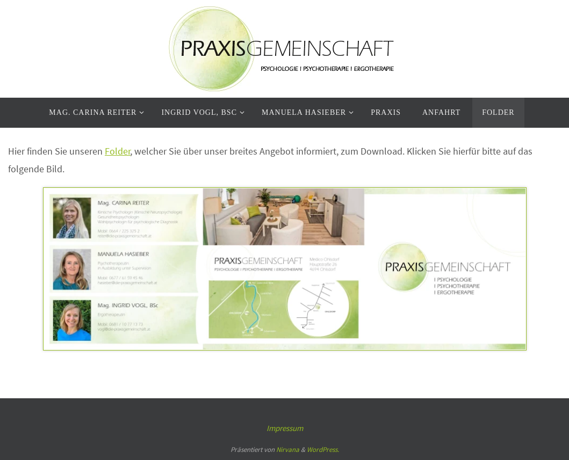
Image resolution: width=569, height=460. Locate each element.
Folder (118, 151)
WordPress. (323, 449)
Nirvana (287, 449)
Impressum (285, 428)
